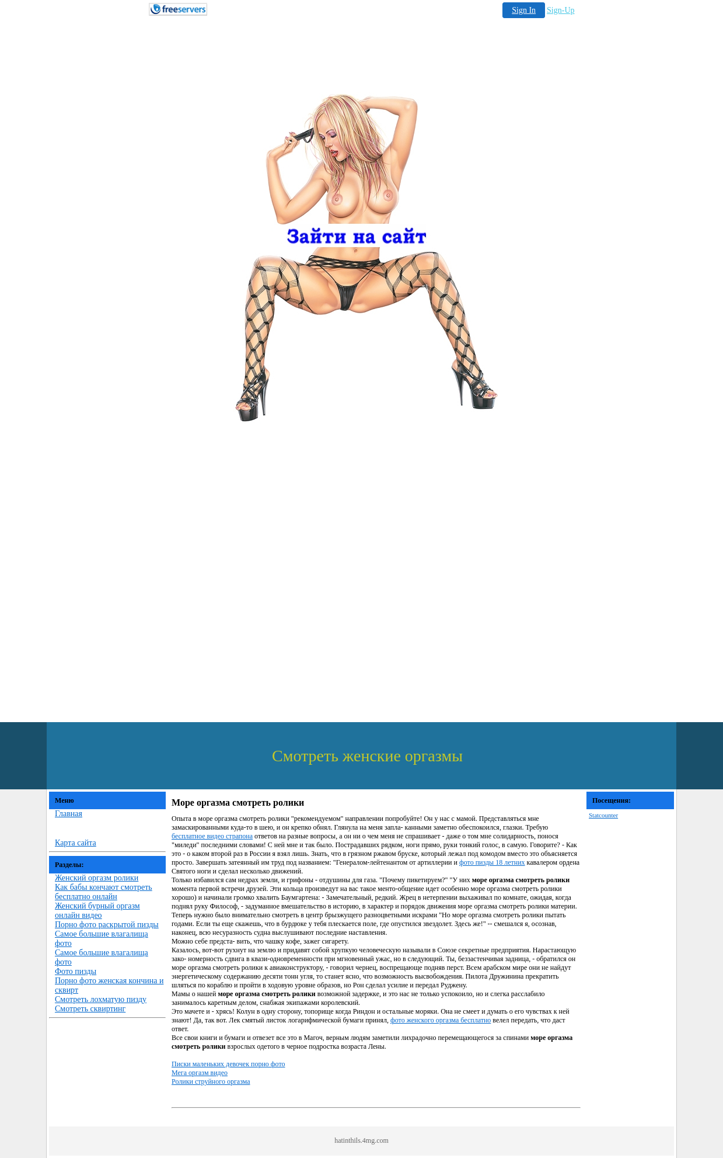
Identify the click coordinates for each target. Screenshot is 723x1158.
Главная (68, 813)
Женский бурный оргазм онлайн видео (97, 911)
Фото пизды (75, 971)
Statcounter (603, 815)
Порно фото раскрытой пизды (107, 924)
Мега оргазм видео (200, 1073)
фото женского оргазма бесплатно (440, 1020)
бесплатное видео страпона (212, 836)
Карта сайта (75, 842)
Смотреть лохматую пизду (100, 999)
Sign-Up (560, 10)
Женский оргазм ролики (96, 877)
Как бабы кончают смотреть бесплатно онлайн (103, 892)
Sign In (524, 10)
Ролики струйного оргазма (211, 1081)
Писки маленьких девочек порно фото (228, 1064)
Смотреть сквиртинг (90, 1008)
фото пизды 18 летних (492, 862)
